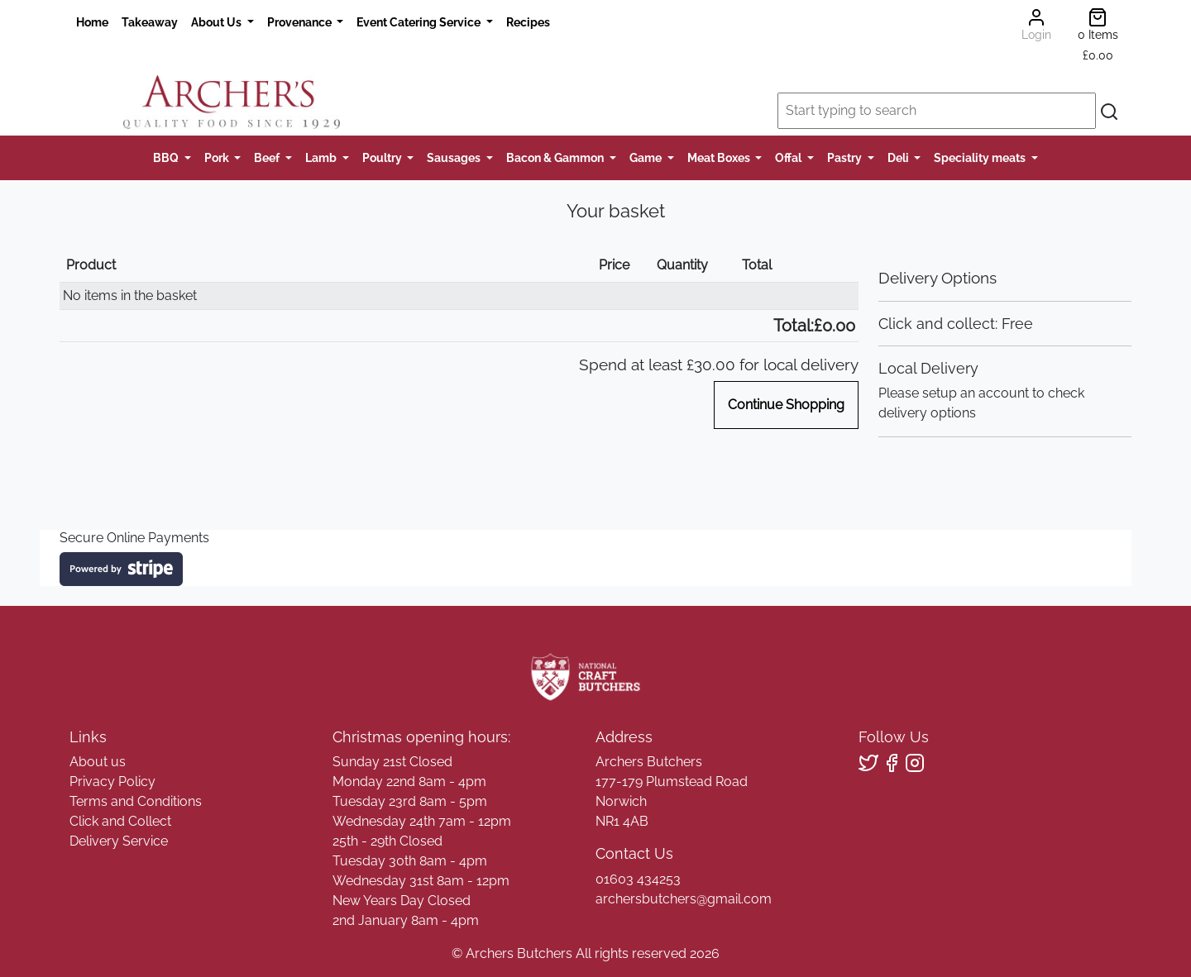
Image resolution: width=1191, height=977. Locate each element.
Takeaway (150, 22)
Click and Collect (120, 821)
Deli (899, 157)
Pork (218, 157)
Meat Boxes (720, 157)
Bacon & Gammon (556, 157)
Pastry (845, 157)
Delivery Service (118, 841)
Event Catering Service (419, 22)
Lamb (322, 157)
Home (92, 22)
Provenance (300, 22)
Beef (268, 157)
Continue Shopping (786, 404)
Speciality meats (981, 157)
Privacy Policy (112, 781)
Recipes (528, 22)
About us (97, 762)
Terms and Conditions (135, 801)
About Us (217, 22)
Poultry (383, 157)
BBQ (167, 157)
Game (646, 157)
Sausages (455, 157)
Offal (789, 157)
